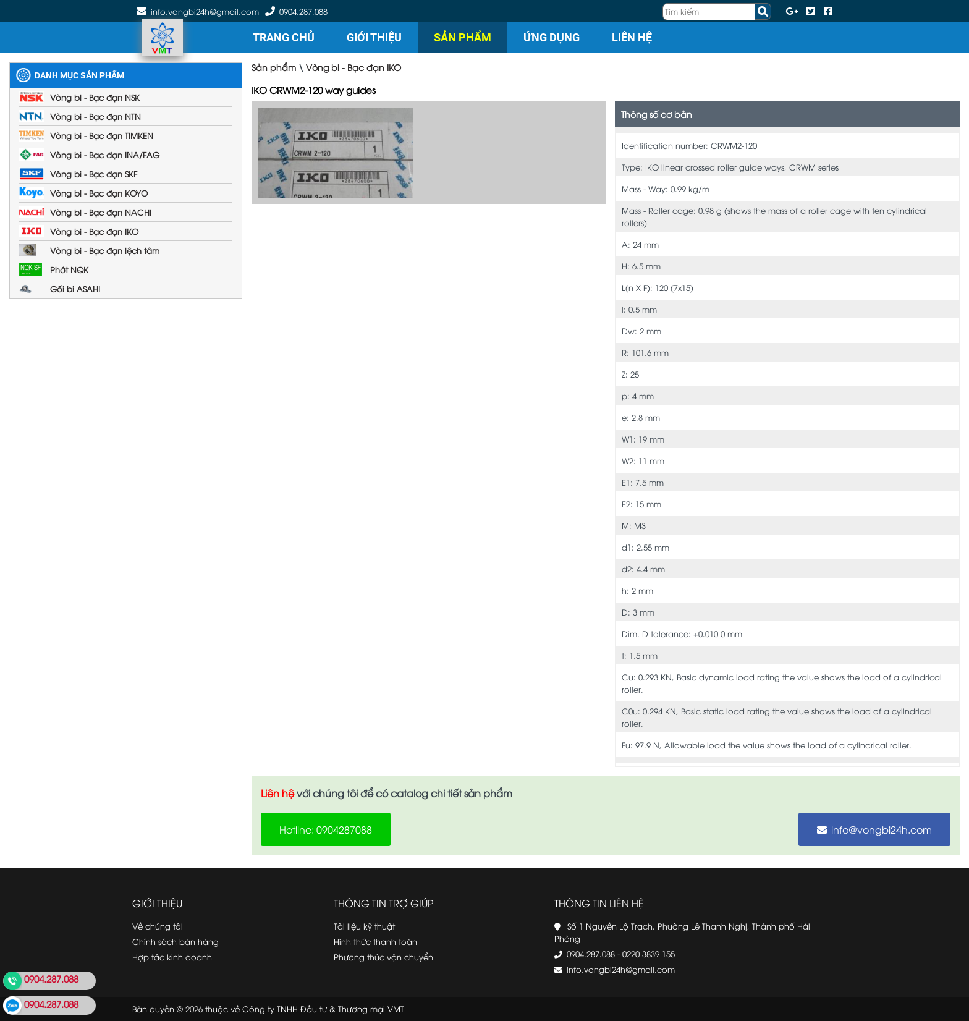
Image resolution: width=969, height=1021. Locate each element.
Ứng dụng (551, 37)
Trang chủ (284, 37)
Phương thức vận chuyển (383, 956)
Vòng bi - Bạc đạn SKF (93, 173)
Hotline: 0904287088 (325, 829)
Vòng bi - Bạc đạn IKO (94, 231)
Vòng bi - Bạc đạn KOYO (99, 192)
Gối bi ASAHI (75, 288)
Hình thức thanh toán (375, 941)
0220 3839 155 (648, 953)
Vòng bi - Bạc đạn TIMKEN (101, 135)
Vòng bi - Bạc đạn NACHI (100, 212)
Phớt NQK (69, 269)
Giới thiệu (374, 37)
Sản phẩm (462, 37)
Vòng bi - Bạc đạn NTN (95, 116)
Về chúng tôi (157, 925)
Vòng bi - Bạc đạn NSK (95, 97)
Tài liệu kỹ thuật (364, 925)
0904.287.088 (303, 11)
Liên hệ (632, 37)
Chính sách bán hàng (175, 941)
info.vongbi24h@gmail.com (621, 969)
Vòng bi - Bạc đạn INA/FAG (104, 154)
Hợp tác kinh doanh (172, 956)
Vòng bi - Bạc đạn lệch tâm (104, 250)
